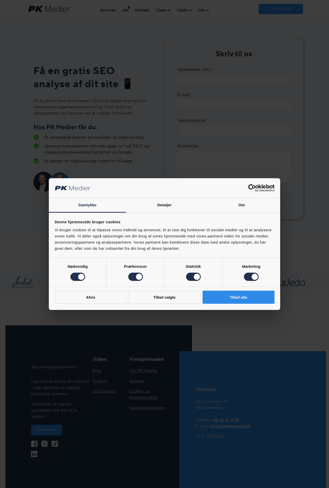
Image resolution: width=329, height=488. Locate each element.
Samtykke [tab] (87, 205)
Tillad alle (238, 297)
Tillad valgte (164, 297)
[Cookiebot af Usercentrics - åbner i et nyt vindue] (252, 188)
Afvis (90, 297)
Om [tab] (241, 205)
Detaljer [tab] (164, 205)
